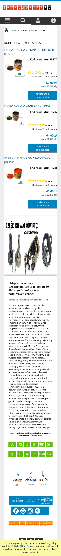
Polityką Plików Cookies (23, 546)
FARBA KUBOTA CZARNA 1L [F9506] (28, 105)
